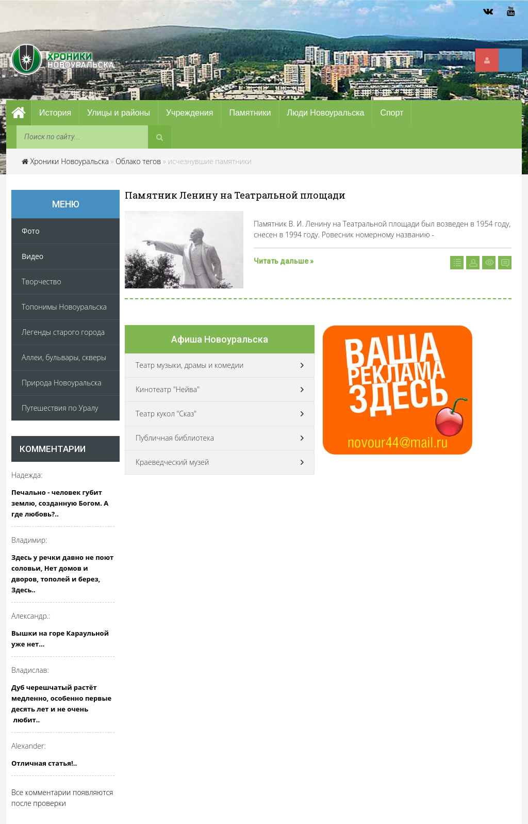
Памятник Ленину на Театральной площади (235, 195)
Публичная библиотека (175, 438)
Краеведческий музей (172, 462)
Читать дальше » (284, 261)
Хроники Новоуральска (69, 161)
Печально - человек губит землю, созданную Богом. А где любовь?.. (59, 503)
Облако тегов (138, 161)
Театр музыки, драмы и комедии (189, 365)
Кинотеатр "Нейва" (168, 389)
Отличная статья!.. (44, 763)
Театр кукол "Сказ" (166, 413)
